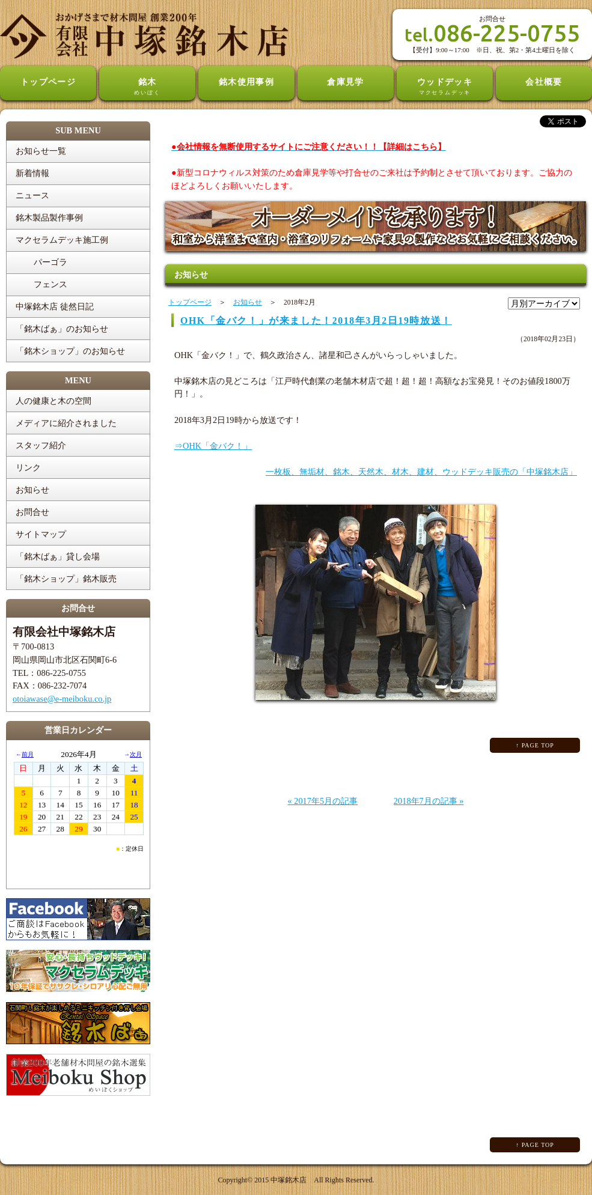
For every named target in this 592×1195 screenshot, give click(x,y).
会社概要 (544, 82)
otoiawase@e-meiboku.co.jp (62, 699)
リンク (28, 467)
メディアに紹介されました (66, 423)
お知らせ (32, 489)
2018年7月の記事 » (429, 801)
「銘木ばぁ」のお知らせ (62, 328)
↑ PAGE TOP (535, 745)
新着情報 (32, 173)
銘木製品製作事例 (49, 217)
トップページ (48, 82)
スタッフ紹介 (41, 445)
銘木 (147, 87)
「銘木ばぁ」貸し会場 (58, 556)
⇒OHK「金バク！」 (213, 446)
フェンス (50, 284)
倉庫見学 (345, 82)
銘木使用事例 (247, 82)
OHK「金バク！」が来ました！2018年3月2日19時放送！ (316, 320)
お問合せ (32, 512)
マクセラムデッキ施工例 (62, 240)
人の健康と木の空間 (53, 401)
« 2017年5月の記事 (322, 801)
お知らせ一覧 (41, 151)
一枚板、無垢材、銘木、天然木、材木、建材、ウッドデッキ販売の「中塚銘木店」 (421, 471)
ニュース (32, 195)
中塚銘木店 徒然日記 (55, 306)
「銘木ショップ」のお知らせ (70, 351)
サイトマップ (41, 534)
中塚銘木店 (288, 1180)
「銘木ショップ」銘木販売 (66, 578)
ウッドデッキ (444, 87)
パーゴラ (50, 262)
